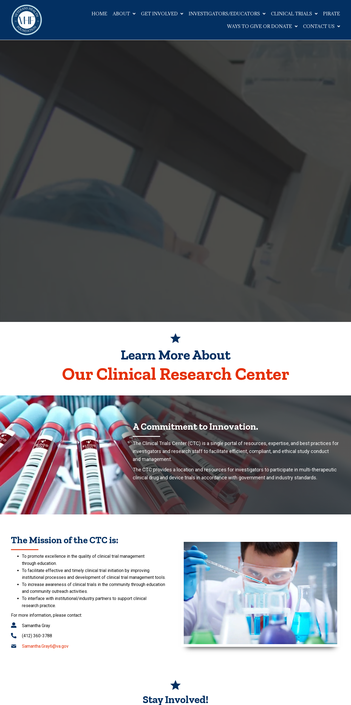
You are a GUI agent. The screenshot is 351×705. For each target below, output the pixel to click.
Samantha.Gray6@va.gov (45, 646)
